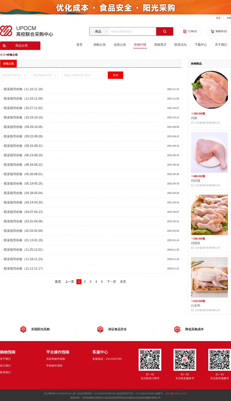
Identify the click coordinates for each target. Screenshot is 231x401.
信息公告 (120, 44)
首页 (79, 44)
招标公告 (100, 44)
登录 (218, 18)
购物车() (221, 31)
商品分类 (21, 45)
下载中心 (201, 44)
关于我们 (221, 44)
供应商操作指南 (55, 358)
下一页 (111, 281)
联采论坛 (180, 44)
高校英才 (160, 44)
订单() (192, 31)
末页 (123, 281)
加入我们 (5, 365)
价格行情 (140, 44)
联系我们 (5, 372)
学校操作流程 (54, 365)
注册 (228, 18)
